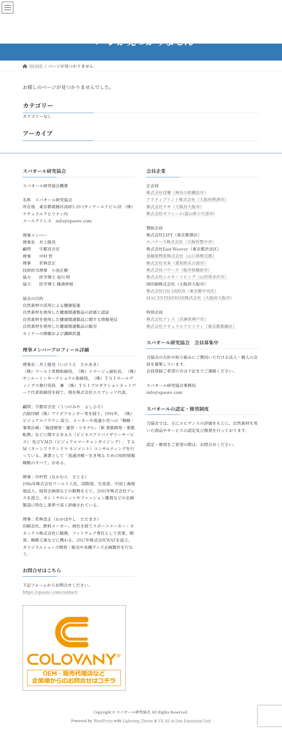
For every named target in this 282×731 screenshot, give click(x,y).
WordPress (103, 720)
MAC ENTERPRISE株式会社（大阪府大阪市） (190, 298)
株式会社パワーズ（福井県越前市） (179, 270)
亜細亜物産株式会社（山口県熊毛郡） (181, 255)
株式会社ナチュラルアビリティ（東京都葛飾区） (191, 326)
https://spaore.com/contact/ (50, 592)
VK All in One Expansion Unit (184, 720)
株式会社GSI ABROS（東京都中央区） (182, 290)
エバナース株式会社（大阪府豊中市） (181, 242)
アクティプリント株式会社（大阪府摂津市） (187, 199)
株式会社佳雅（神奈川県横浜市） (177, 192)
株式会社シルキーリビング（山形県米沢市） (187, 276)
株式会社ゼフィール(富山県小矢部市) (180, 213)
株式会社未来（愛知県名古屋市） (177, 263)
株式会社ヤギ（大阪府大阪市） (175, 206)
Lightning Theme (138, 720)
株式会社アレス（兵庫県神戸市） (177, 319)
